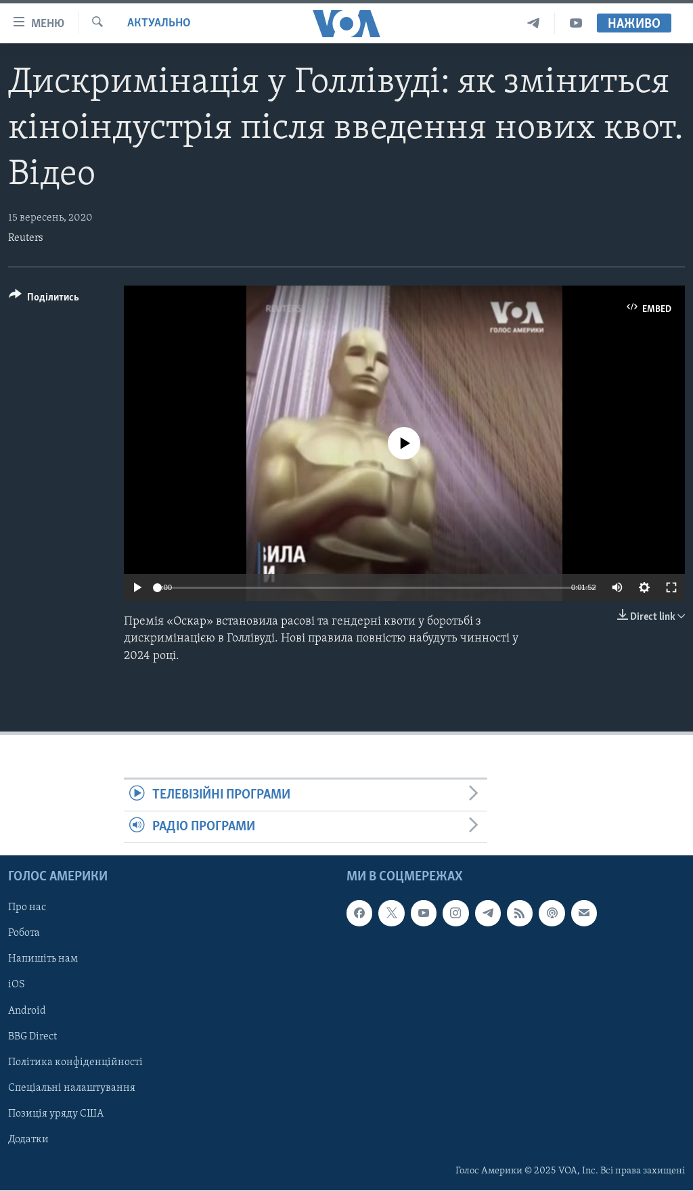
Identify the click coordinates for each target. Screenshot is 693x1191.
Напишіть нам (43, 959)
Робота (24, 933)
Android (27, 1011)
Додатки (28, 1139)
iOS (16, 985)
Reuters (25, 238)
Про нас (27, 908)
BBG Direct (32, 1036)
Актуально (159, 23)
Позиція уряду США (56, 1113)
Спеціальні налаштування (71, 1088)
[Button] (44, 299)
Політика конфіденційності (75, 1062)
